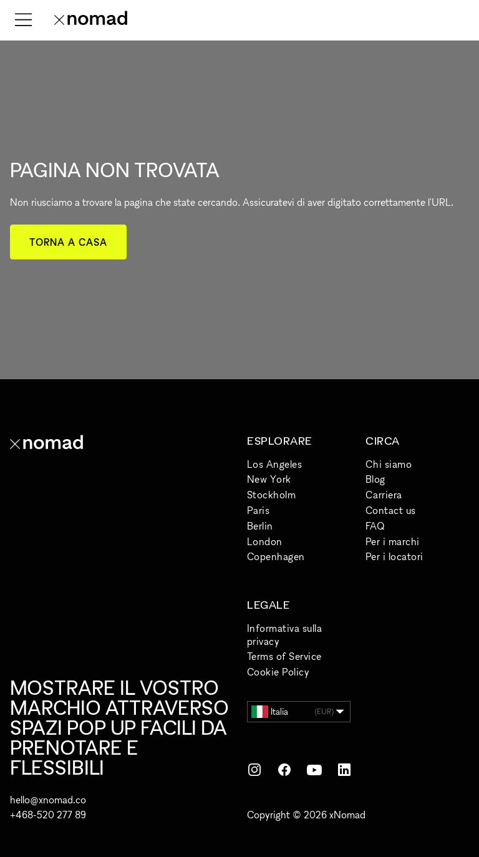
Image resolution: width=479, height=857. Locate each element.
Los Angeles (274, 464)
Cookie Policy (278, 672)
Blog (375, 479)
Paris (258, 510)
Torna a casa (68, 242)
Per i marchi (392, 541)
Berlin (260, 526)
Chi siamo (388, 464)
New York (269, 479)
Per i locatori (394, 556)
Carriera (383, 494)
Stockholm (271, 494)
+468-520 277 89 (48, 814)
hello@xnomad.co (48, 799)
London (265, 541)
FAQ (374, 526)
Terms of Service (284, 656)
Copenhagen (276, 556)
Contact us (390, 510)
